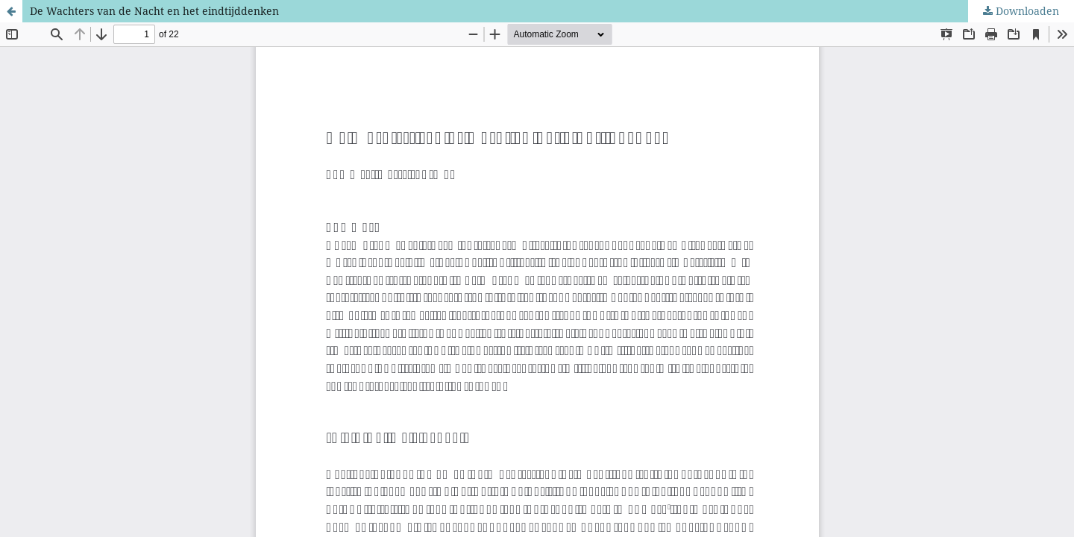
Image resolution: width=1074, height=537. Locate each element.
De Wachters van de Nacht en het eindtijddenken (154, 11)
